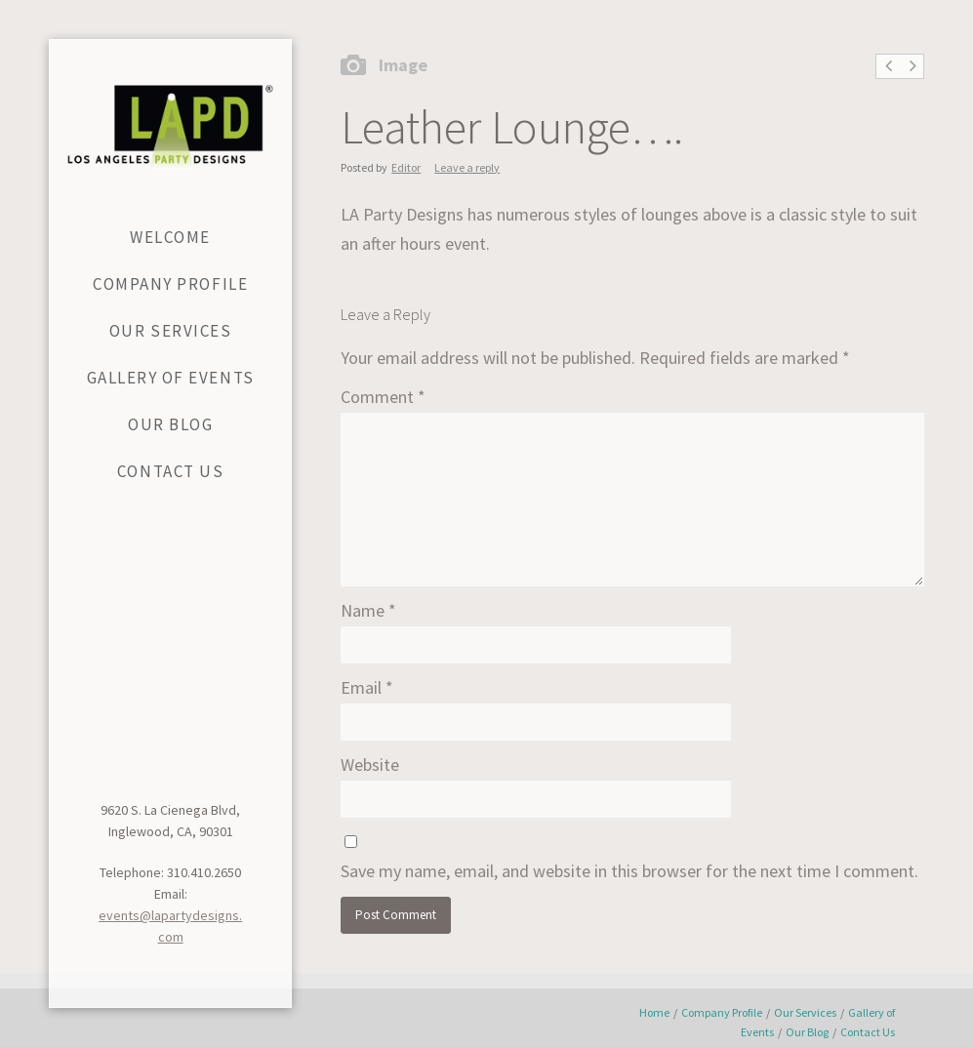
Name (368, 610)
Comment (383, 396)
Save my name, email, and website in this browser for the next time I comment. (629, 871)
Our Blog (807, 1032)
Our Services (805, 1012)
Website (370, 764)
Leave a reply (467, 167)
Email (367, 687)
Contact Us (867, 1032)
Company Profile (721, 1012)
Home (654, 1012)
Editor (406, 167)
